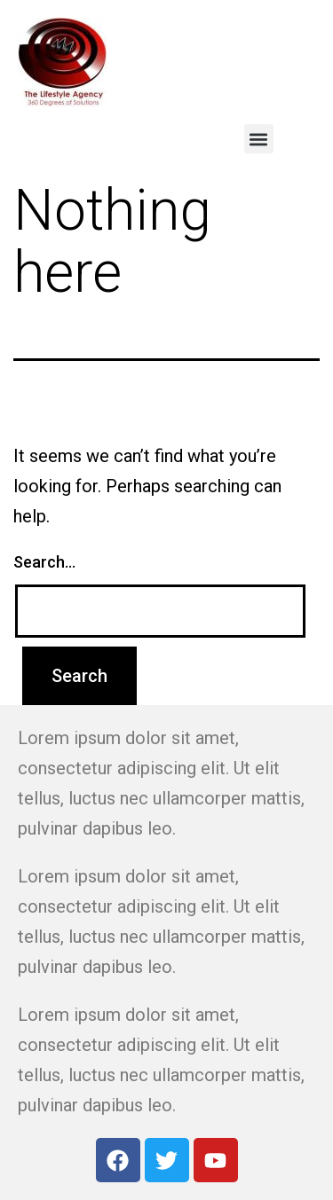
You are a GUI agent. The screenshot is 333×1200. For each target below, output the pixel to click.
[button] (259, 138)
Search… (44, 562)
